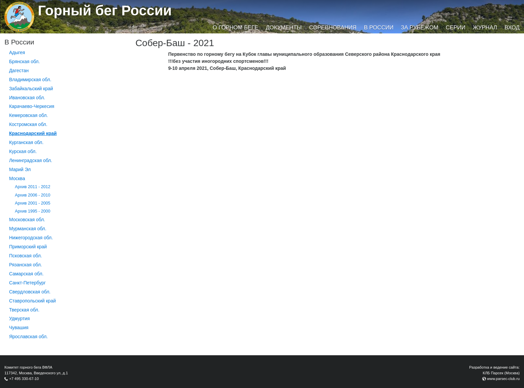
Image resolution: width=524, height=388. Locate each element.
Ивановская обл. (27, 97)
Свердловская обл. (29, 291)
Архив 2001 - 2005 (32, 203)
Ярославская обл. (28, 336)
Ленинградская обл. (30, 160)
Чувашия (18, 327)
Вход (512, 27)
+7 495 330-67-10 (24, 379)
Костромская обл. (28, 124)
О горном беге (235, 27)
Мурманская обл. (27, 228)
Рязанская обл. (25, 264)
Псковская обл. (25, 255)
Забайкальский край (31, 88)
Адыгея (17, 52)
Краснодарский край (33, 133)
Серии (456, 27)
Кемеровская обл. (28, 115)
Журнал (485, 27)
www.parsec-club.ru (503, 379)
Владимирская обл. (30, 79)
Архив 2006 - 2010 (32, 195)
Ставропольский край (32, 300)
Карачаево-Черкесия (31, 106)
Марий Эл (20, 169)
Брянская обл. (24, 61)
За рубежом (419, 27)
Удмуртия (19, 318)
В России (378, 27)
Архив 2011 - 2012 (32, 186)
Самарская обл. (26, 273)
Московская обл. (27, 219)
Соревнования (333, 27)
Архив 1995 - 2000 (32, 211)
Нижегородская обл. (31, 237)
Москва (17, 178)
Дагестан (19, 70)
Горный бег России (105, 10)
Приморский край (28, 246)
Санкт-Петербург (27, 282)
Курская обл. (23, 151)
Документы (283, 27)
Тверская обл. (24, 309)
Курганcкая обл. (26, 142)
